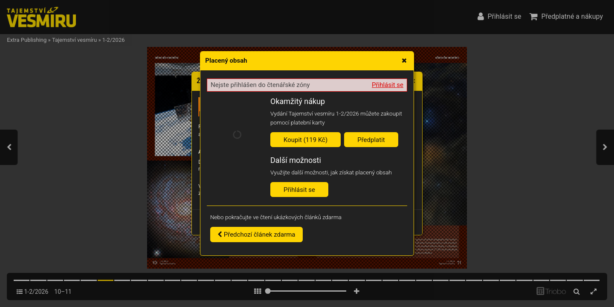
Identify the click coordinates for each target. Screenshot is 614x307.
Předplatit (371, 140)
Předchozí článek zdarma (256, 234)
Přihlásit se (387, 85)
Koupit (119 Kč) (305, 140)
